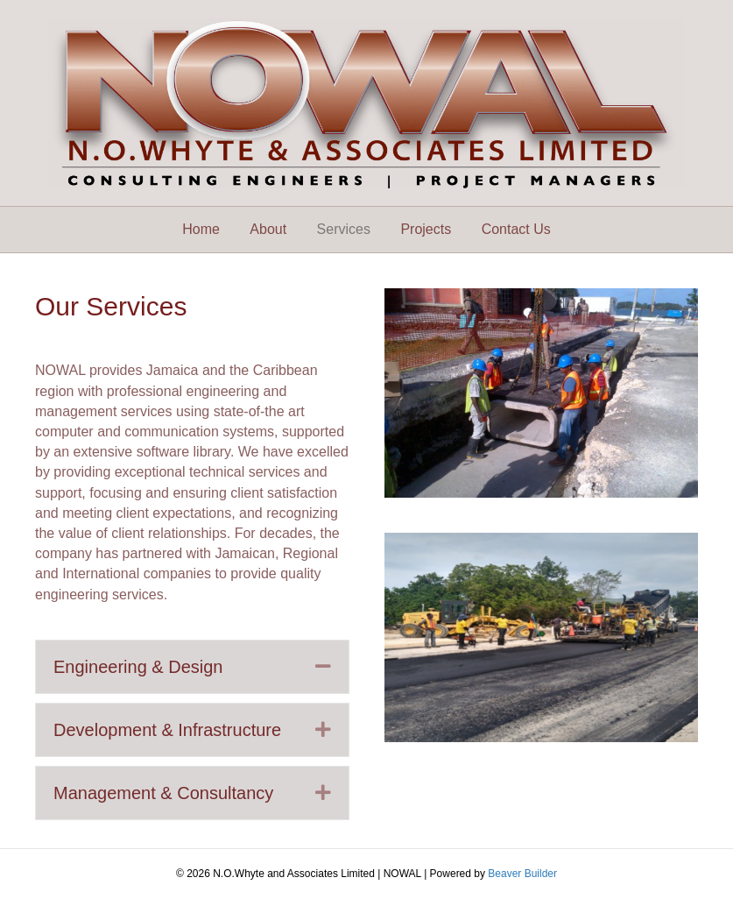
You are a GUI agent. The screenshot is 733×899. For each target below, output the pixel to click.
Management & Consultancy (163, 793)
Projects (425, 229)
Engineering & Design (137, 666)
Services (343, 229)
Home (201, 229)
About (268, 229)
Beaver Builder (522, 873)
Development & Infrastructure (167, 730)
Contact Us (516, 229)
